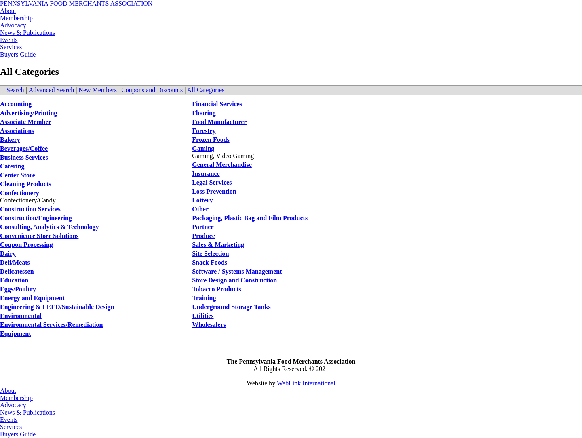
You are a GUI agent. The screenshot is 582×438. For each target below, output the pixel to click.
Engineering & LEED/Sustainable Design (57, 306)
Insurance (205, 173)
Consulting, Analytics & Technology (49, 226)
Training (204, 298)
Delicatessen (17, 271)
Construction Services (30, 209)
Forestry (203, 130)
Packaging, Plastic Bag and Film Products (250, 218)
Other (200, 209)
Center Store (17, 175)
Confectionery (19, 193)
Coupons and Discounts (152, 89)
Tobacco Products (216, 289)
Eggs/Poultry (18, 289)
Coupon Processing (26, 244)
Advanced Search (51, 89)
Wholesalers (209, 324)
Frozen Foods (211, 139)
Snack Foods (209, 262)
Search (15, 89)
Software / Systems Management (237, 271)
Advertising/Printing (28, 113)
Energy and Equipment (32, 298)
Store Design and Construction (234, 280)
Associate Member (25, 121)
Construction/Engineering (36, 218)
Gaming (203, 148)
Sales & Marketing (218, 244)
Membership (16, 18)
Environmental (21, 315)
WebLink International (306, 383)
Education (14, 280)
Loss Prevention (214, 191)
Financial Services (217, 104)
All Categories (206, 89)
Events (9, 39)
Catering (12, 166)
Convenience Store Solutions (39, 235)
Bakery (10, 139)
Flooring (204, 113)
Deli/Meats (15, 262)
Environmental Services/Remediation (51, 324)
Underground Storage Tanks (231, 306)
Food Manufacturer (219, 121)
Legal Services (212, 182)
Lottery (202, 200)
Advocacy (13, 25)
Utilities (202, 315)
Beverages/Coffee (24, 148)
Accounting (16, 104)
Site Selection (210, 253)
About (8, 10)
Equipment (15, 333)
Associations (17, 130)
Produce (203, 235)
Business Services (24, 157)
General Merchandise (222, 164)
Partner (202, 226)
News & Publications (27, 32)
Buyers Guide (18, 54)
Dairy (8, 253)
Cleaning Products (25, 184)
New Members (97, 89)
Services (11, 47)
